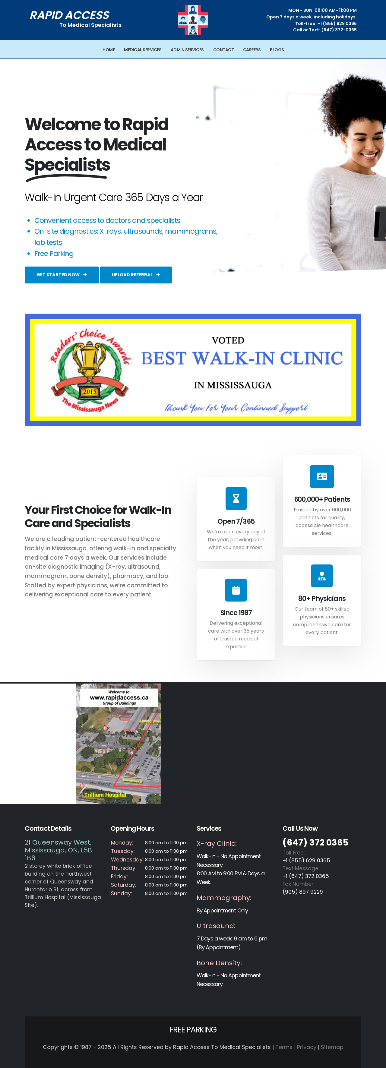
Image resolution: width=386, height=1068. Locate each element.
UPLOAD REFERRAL (136, 275)
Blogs (277, 50)
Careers (252, 50)
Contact (223, 50)
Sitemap (332, 1047)
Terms (284, 1047)
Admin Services (187, 50)
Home (109, 50)
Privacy (306, 1047)
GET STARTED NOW (61, 275)
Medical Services (142, 50)
